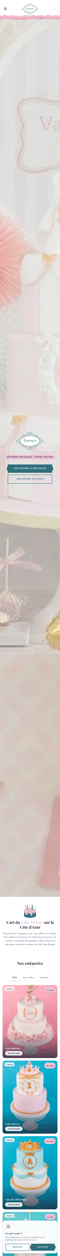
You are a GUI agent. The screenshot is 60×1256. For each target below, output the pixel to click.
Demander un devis (30, 479)
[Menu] (5, 9)
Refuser (17, 1247)
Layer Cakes (28, 978)
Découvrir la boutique (30, 468)
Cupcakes (44, 978)
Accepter (43, 1247)
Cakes (14, 977)
